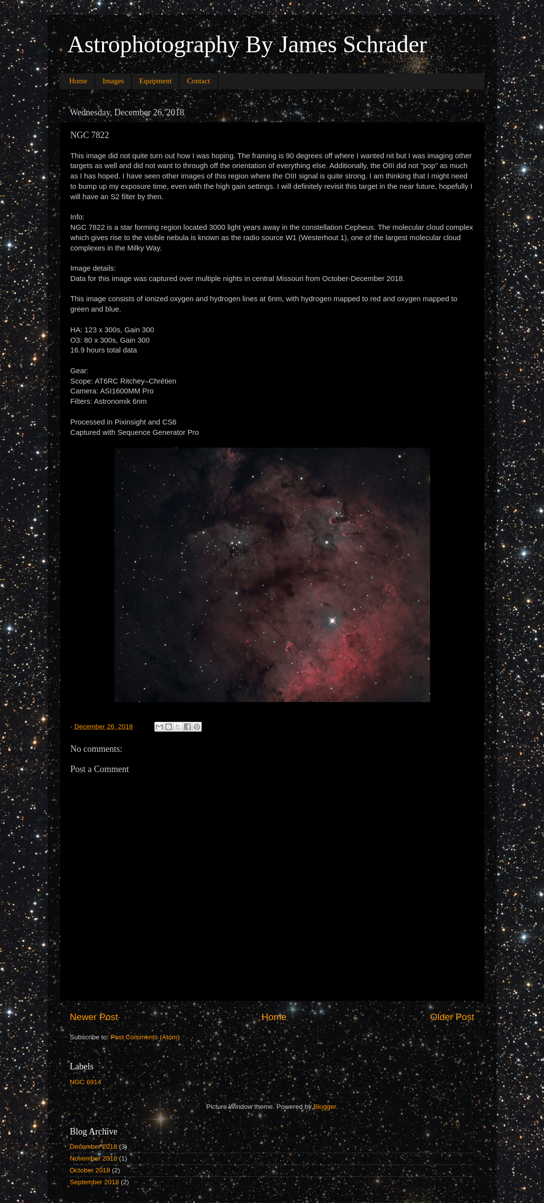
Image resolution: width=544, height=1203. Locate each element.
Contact (198, 81)
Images (113, 81)
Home (78, 81)
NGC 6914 (86, 1082)
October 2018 (90, 1170)
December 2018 (93, 1146)
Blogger (325, 1106)
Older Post (452, 1017)
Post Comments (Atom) (145, 1037)
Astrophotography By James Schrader (247, 44)
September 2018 (94, 1182)
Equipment (155, 81)
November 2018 (93, 1158)
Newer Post (94, 1017)
